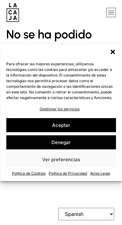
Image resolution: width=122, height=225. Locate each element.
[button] (113, 52)
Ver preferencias (61, 159)
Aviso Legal (100, 173)
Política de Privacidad (68, 173)
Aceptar (61, 125)
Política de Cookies (29, 173)
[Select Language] (86, 214)
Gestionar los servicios (60, 109)
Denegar (61, 142)
